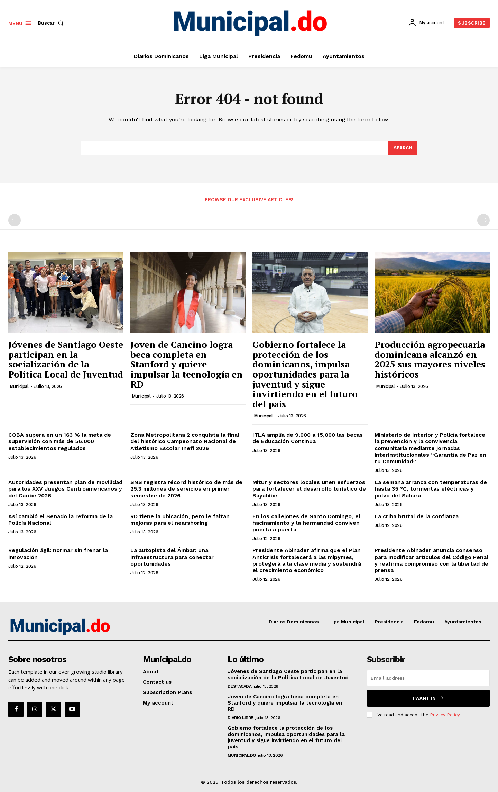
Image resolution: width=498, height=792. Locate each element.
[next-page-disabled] (483, 220)
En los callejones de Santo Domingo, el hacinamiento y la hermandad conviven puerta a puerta (306, 523)
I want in (428, 698)
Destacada (240, 686)
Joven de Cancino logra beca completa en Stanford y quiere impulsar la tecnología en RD (186, 364)
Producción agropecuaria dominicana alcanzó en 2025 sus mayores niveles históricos (430, 359)
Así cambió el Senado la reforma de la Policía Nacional (60, 519)
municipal (19, 386)
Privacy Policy (445, 714)
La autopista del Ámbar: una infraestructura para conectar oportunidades (172, 557)
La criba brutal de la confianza (417, 516)
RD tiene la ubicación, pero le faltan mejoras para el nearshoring (180, 519)
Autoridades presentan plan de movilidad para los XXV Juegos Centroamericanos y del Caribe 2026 (65, 489)
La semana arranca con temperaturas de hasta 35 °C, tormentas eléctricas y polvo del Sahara (431, 489)
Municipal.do (242, 755)
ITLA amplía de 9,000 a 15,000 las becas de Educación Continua (307, 438)
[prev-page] (14, 220)
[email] (428, 678)
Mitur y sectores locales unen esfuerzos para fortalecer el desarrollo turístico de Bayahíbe (309, 489)
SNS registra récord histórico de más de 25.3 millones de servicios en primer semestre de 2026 (186, 489)
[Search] (402, 148)
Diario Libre (240, 717)
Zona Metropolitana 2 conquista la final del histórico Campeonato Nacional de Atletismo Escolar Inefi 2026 (184, 441)
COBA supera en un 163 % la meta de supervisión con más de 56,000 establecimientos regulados (59, 441)
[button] (52, 23)
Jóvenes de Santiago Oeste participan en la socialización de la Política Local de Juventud (65, 359)
